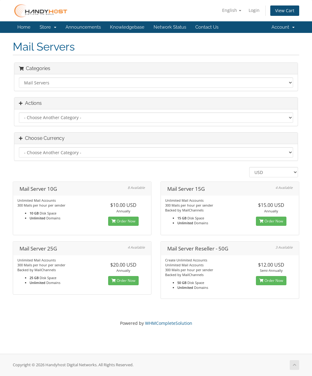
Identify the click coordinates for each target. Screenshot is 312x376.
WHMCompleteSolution (168, 323)
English (231, 10)
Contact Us (206, 27)
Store (48, 27)
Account (283, 27)
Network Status (170, 27)
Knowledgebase (127, 27)
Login (254, 10)
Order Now (123, 221)
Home (23, 27)
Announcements (83, 27)
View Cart (284, 10)
